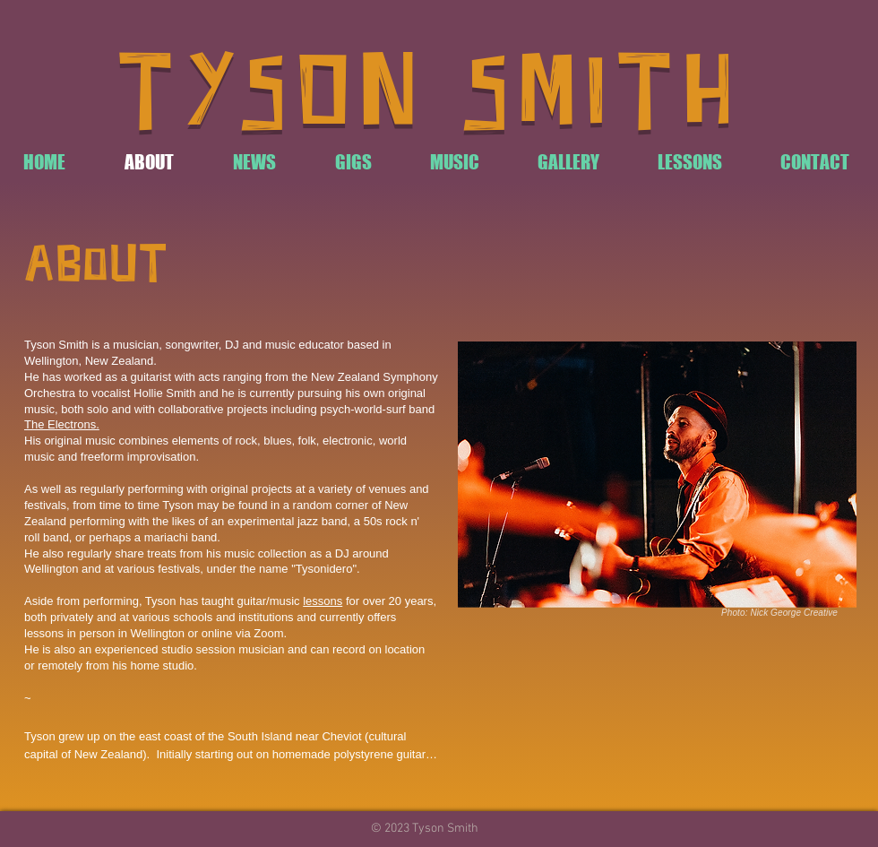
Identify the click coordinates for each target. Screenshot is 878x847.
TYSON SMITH (430, 96)
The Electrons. (61, 424)
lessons (322, 601)
